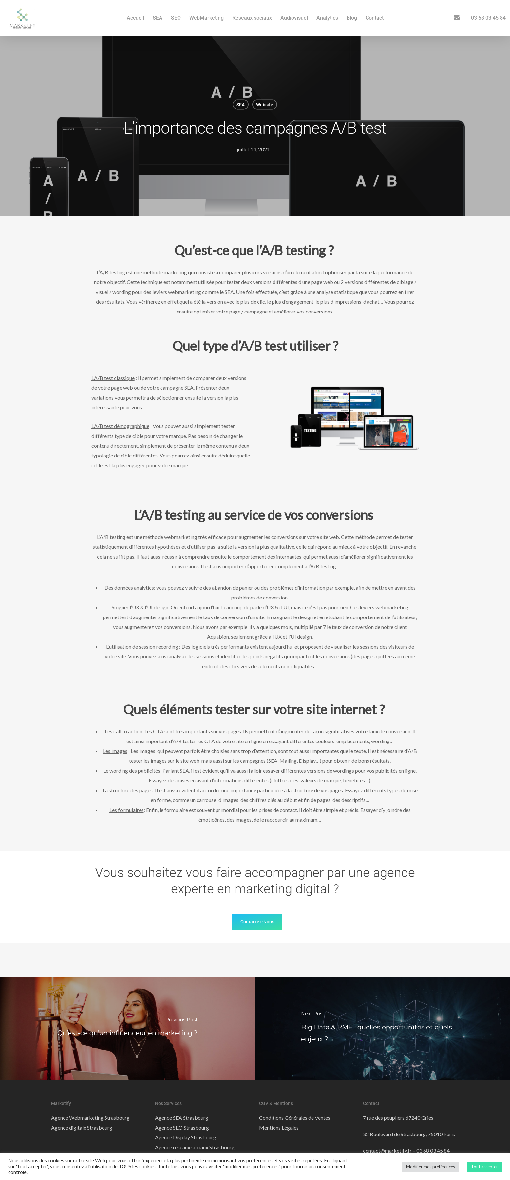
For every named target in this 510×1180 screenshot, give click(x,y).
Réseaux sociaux (252, 18)
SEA (157, 18)
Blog (352, 18)
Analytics (327, 18)
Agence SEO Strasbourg (182, 1127)
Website (264, 104)
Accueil (135, 18)
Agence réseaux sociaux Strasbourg (195, 1147)
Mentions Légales (279, 1127)
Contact (375, 18)
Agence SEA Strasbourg (181, 1118)
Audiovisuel (294, 18)
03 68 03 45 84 (488, 18)
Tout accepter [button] (484, 1166)
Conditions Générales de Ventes (294, 1118)
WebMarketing (206, 18)
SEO (176, 18)
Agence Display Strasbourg (185, 1137)
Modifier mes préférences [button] (430, 1166)
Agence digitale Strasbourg (81, 1127)
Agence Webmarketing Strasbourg (90, 1118)
